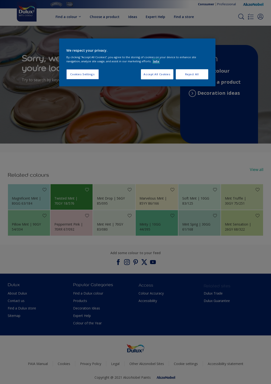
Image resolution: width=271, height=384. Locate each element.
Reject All (192, 74)
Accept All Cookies (157, 74)
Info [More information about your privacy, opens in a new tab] (156, 61)
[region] (137, 62)
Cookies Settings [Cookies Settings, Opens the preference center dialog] (82, 74)
